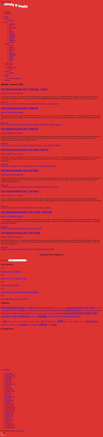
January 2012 (9, 424)
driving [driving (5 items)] (55, 321)
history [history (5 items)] (65, 321)
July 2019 (8, 402)
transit (7, 74)
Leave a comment (17, 93)
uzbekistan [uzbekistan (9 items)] (34, 316)
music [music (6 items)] (7, 324)
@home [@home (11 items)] (26, 308)
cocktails (35, 104)
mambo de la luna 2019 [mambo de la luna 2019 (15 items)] (19, 313)
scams (45, 145)
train (33, 228)
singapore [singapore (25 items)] (5, 316)
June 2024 (8, 387)
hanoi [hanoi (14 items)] (7, 310)
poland (11, 56)
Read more (4, 102)
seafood (45, 249)
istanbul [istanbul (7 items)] (82, 310)
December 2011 (10, 425)
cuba (10, 69)
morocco (11, 20)
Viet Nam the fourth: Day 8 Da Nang (20, 170)
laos (10, 29)
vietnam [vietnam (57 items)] (42, 316)
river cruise (40, 207)
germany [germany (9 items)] (3, 310)
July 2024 (8, 386)
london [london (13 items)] (3, 313)
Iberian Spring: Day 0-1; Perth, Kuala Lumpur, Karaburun (19, 292)
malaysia (12, 33)
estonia (11, 46)
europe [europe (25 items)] (77, 307)
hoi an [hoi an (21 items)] (22, 310)
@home (7, 80)
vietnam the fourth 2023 (24, 104)
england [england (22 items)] (70, 307)
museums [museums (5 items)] (3, 324)
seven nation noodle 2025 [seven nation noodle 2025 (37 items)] (84, 312)
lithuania (11, 53)
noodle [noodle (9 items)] (12, 324)
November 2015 (10, 411)
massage (51, 124)
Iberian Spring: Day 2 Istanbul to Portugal (14, 299)
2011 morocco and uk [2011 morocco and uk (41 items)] (12, 307)
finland (11, 47)
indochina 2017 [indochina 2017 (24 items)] (73, 310)
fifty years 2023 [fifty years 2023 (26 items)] (87, 307)
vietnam (11, 42)
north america (9, 64)
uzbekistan (12, 40)
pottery (45, 104)
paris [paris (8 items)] (48, 313)
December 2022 (10, 397)
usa (10, 65)
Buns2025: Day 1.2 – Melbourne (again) (14, 278)
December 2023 (10, 391)
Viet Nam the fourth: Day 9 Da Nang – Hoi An (24, 149)
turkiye (11, 60)
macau (11, 31)
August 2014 (9, 416)
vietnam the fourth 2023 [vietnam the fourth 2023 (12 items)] (54, 316)
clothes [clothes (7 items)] (31, 321)
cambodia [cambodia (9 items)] (55, 308)
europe (7, 44)
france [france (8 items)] (96, 308)
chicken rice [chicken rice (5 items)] (26, 321)
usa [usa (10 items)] (30, 316)
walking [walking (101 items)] (42, 324)
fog (47, 187)
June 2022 (8, 398)
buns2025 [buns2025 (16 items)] (49, 308)
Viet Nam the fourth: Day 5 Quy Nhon (20, 232)
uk (9, 62)
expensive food (40, 187)
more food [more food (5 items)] (82, 321)
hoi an (3, 104)
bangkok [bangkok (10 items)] (43, 308)
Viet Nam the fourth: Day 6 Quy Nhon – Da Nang (26, 212)
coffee (31, 207)
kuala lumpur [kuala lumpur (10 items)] (87, 310)
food (40, 104)
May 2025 (8, 380)
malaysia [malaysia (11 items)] (8, 313)
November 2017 (10, 409)
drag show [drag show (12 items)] (48, 321)
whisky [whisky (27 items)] (54, 324)
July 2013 (8, 422)
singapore (12, 36)
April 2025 (8, 382)
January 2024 (9, 389)
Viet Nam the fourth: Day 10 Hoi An (19, 128)
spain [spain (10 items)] (11, 316)
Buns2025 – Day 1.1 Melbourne (11, 271)
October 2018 (9, 404)
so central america (10, 67)
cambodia (12, 24)
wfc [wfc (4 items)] (49, 324)
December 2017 (10, 407)
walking (57, 145)
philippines (12, 35)
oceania (7, 71)
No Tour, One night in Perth (10, 285)
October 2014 (9, 415)
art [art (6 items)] (1, 321)
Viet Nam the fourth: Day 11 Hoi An (19, 108)
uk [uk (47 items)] (27, 316)
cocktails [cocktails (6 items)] (36, 321)
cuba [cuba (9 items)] (60, 308)
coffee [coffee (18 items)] (42, 321)
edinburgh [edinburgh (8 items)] (64, 308)
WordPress (12, 431)
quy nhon (4, 249)
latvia (10, 51)
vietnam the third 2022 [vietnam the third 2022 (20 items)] (71, 316)
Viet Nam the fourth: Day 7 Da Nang (20, 191)
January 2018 (9, 406)
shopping (51, 104)
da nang (3, 166)
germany (11, 49)
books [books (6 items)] (9, 321)
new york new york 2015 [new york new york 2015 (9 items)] (40, 313)
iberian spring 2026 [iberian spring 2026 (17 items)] (59, 310)
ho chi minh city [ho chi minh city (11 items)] (14, 310)
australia (11, 73)
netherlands (12, 55)
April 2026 (8, 373)
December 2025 (10, 375)
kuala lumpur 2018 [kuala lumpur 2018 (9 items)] (96, 310)
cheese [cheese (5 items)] (20, 321)
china (10, 26)
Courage (21, 431)
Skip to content (6, 2)
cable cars (32, 187)
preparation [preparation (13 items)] (59, 313)
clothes (29, 124)
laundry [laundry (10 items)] (70, 321)
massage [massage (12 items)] (76, 321)
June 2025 (8, 378)
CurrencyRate (5, 370)
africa (6, 18)
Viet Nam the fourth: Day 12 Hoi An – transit (24, 89)
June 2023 (8, 393)
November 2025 (10, 377)
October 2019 (9, 400)
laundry (45, 124)
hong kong (12, 27)
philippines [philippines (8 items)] (52, 313)
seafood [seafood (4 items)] (16, 324)
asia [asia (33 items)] (31, 307)
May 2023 (8, 395)
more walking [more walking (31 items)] (92, 321)
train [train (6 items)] (30, 324)
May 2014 (8, 418)
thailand (11, 38)
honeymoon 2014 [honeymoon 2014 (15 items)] (45, 310)
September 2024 (10, 384)
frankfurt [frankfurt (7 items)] (100, 307)
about (6, 76)
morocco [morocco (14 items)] (31, 313)
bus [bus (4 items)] (17, 321)
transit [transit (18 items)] (34, 324)
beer (31, 249)
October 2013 (9, 420)
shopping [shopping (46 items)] (23, 324)
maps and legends (14, 78)
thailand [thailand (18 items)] (16, 316)
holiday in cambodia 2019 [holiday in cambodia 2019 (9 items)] (32, 310)
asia (6, 22)
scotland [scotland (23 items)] (67, 313)
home (6, 17)
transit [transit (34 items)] (23, 316)
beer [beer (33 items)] (5, 321)
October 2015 (9, 413)
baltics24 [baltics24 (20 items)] (36, 307)
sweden (11, 58)
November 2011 (10, 427)
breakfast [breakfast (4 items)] (14, 321)
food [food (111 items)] (60, 320)
